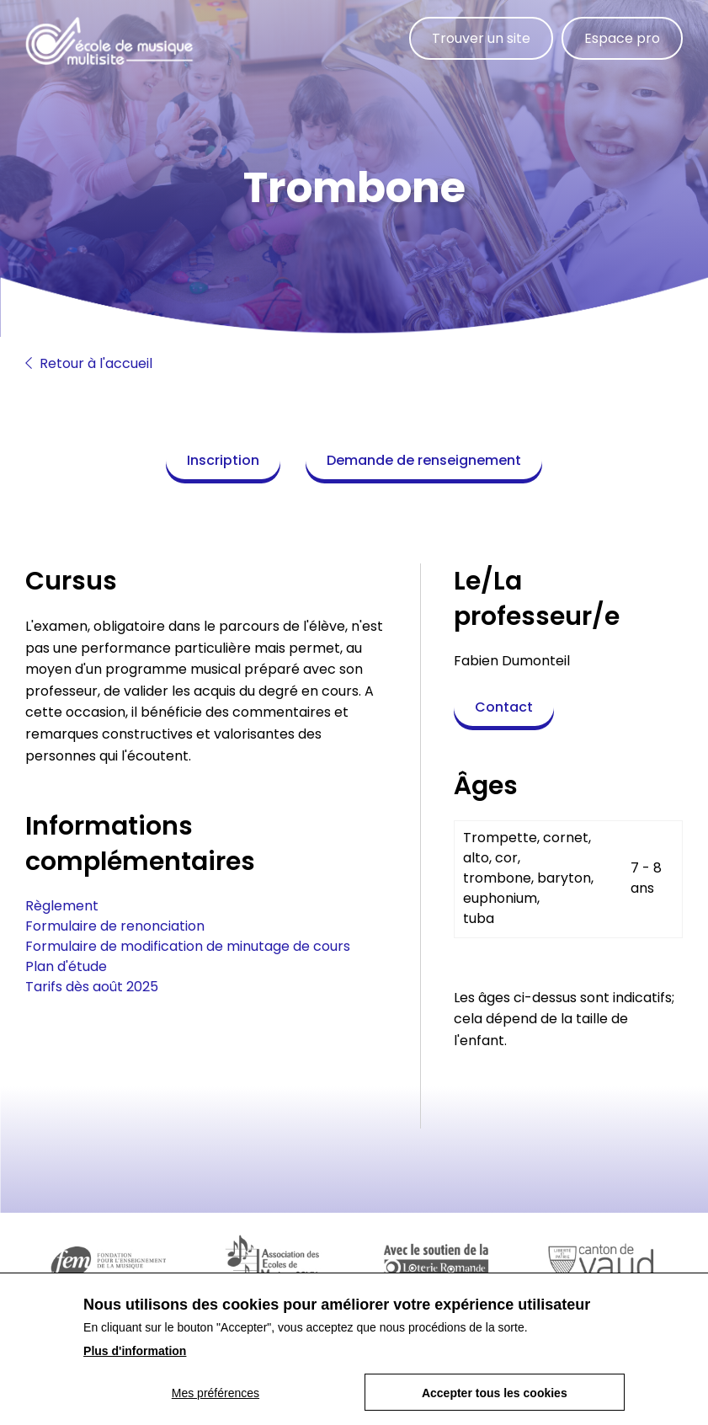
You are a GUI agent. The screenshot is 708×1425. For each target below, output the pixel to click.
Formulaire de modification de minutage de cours (187, 946)
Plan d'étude (66, 966)
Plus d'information (134, 1359)
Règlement (61, 905)
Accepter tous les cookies (494, 1401)
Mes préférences (215, 1401)
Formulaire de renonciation (115, 926)
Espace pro (622, 38)
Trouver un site (481, 38)
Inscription (223, 460)
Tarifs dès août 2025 (91, 986)
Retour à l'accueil (88, 363)
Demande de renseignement (424, 460)
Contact (504, 707)
